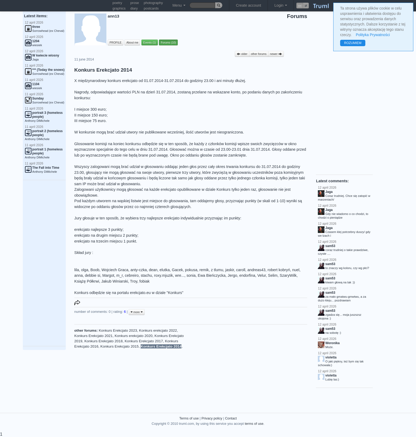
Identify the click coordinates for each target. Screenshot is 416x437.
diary (134, 8)
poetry (117, 3)
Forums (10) (168, 42)
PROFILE (116, 42)
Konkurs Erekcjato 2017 (144, 341)
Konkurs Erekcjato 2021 (93, 336)
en (299, 5)
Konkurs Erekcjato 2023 (118, 330)
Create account (248, 5)
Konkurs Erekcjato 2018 (103, 341)
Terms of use (189, 418)
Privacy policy (211, 418)
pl (306, 5)
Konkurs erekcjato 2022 (158, 330)
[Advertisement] (44, 263)
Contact (231, 418)
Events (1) (149, 42)
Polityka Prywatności (373, 35)
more (137, 312)
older (242, 54)
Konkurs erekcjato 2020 (134, 336)
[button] (302, 5)
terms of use (254, 424)
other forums (259, 53)
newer (276, 54)
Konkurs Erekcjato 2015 (119, 346)
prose (134, 3)
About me (132, 42)
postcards (151, 8)
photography (153, 3)
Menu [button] (178, 5)
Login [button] (280, 5)
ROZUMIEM (352, 43)
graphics (118, 8)
